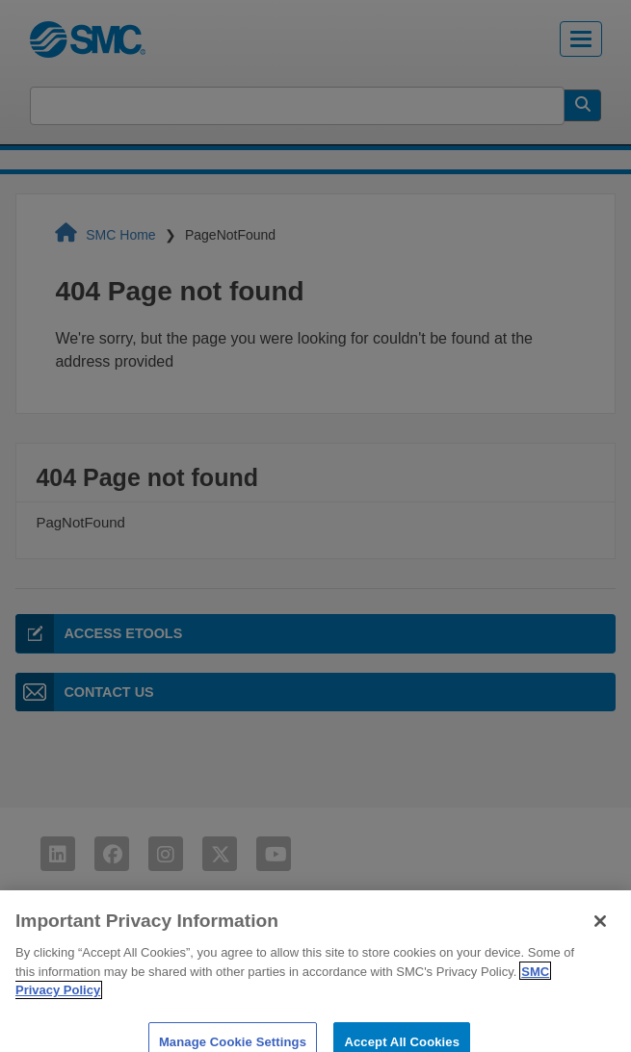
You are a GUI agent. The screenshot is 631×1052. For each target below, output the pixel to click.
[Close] (600, 932)
